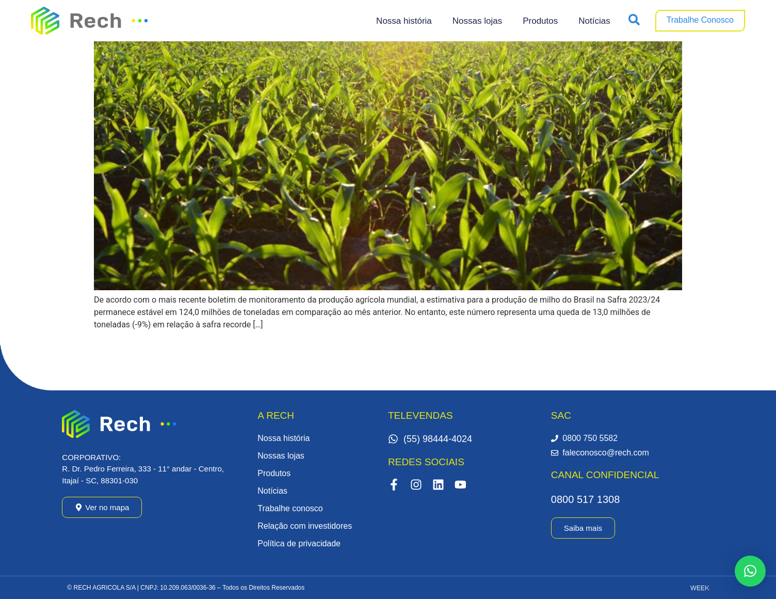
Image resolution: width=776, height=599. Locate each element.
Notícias (594, 21)
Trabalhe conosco (290, 508)
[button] (750, 571)
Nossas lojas (477, 21)
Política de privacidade (299, 543)
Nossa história (404, 21)
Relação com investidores (304, 526)
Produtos (540, 21)
